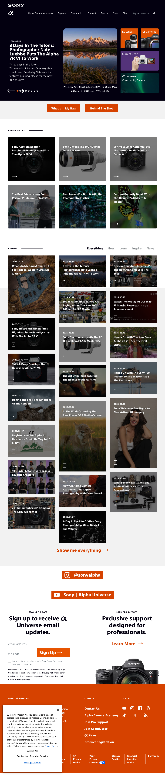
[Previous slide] (11, 90)
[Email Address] (21, 644)
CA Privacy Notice (21, 679)
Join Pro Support (96, 722)
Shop (125, 13)
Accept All (32, 751)
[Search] (154, 13)
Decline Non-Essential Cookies (32, 756)
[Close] (57, 710)
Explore (62, 13)
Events (104, 13)
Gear (115, 13)
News (90, 735)
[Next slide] (20, 90)
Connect (92, 13)
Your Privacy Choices (97, 759)
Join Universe (96, 728)
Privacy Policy (49, 672)
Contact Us (92, 708)
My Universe (141, 13)
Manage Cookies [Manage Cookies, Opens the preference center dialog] (32, 762)
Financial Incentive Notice (132, 759)
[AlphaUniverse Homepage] (11, 13)
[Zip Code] (21, 654)
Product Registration (99, 742)
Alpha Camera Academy (40, 13)
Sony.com (153, 755)
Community (77, 13)
